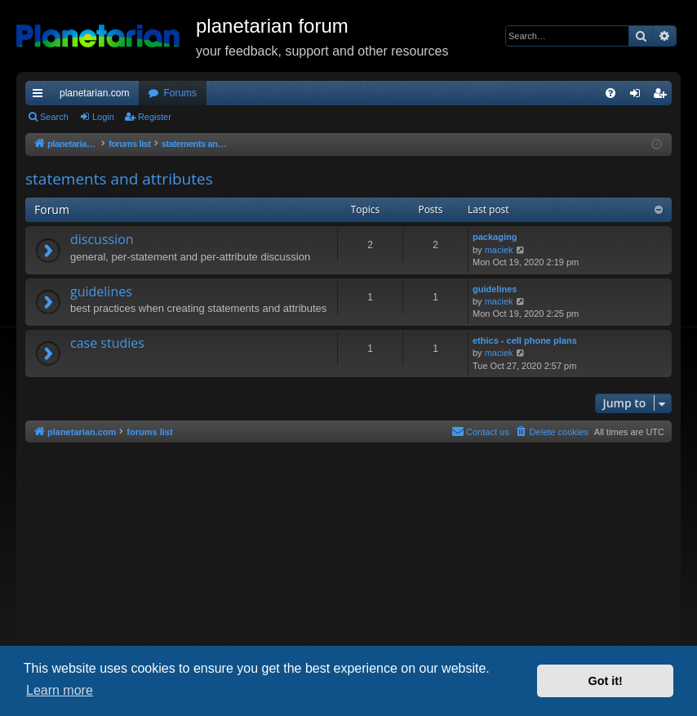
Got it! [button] (605, 680)
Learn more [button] (59, 690)
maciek (499, 250)
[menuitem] (610, 93)
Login (103, 117)
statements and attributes (119, 178)
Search (54, 117)
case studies (107, 343)
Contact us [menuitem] (480, 431)
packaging (495, 237)
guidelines (101, 291)
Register (154, 117)
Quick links (41, 96)
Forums (180, 93)
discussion (102, 239)
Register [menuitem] (663, 96)
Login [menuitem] (638, 96)
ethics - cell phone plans (525, 340)
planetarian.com (94, 93)
